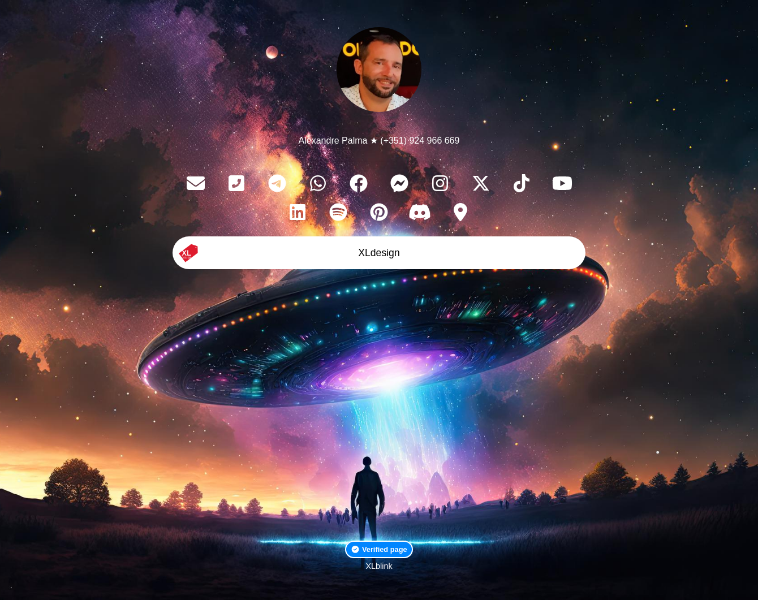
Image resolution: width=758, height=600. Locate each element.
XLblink (378, 566)
